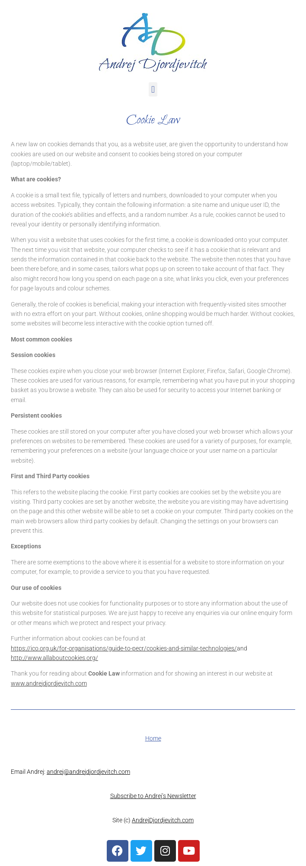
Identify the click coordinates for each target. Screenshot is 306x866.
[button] (153, 89)
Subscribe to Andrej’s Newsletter (153, 795)
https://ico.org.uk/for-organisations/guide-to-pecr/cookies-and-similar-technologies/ (124, 648)
